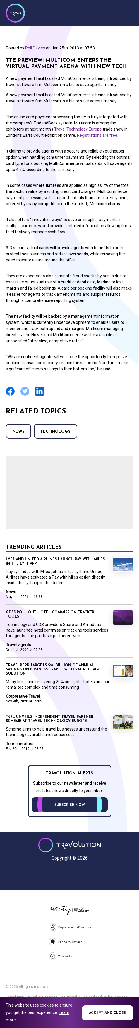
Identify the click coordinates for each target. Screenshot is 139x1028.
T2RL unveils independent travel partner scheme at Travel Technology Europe (49, 719)
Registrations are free (97, 135)
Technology (55, 432)
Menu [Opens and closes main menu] (127, 12)
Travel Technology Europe (78, 129)
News (18, 432)
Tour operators (19, 743)
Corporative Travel (23, 696)
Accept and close (107, 1013)
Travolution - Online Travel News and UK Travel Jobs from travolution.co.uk (69, 845)
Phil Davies (35, 48)
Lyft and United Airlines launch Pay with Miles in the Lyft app (55, 561)
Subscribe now (69, 805)
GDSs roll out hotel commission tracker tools (50, 614)
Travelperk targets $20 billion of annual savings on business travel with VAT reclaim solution (52, 669)
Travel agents (18, 644)
